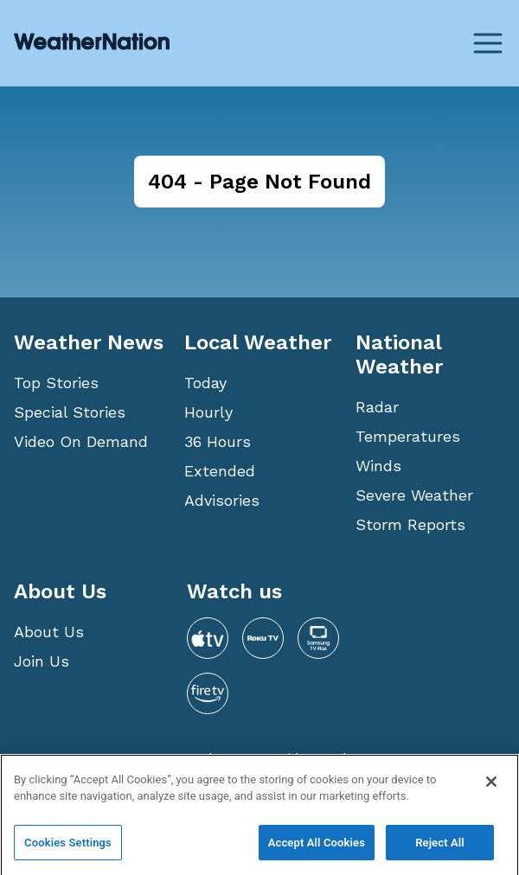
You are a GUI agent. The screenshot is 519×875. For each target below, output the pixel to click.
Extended (219, 471)
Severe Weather (414, 495)
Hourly (208, 412)
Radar (377, 407)
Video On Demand (81, 441)
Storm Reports (410, 524)
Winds (378, 466)
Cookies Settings (68, 847)
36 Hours (217, 441)
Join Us (41, 661)
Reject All (440, 847)
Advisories (222, 500)
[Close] (491, 787)
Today (205, 383)
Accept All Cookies (316, 847)
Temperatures (408, 436)
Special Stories (69, 412)
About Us (49, 632)
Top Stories (56, 383)
